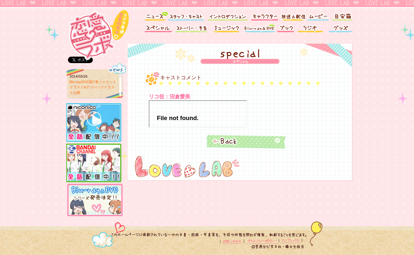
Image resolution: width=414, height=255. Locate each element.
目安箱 (343, 15)
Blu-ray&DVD (259, 30)
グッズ (341, 30)
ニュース (153, 15)
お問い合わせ (233, 241)
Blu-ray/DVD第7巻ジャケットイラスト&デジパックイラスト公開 (93, 87)
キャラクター (264, 15)
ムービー (318, 15)
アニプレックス (290, 241)
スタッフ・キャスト (186, 15)
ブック (285, 30)
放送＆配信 (293, 15)
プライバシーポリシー (262, 241)
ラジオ (311, 30)
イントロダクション (227, 15)
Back (245, 141)
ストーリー (192, 30)
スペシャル (157, 30)
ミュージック (226, 30)
